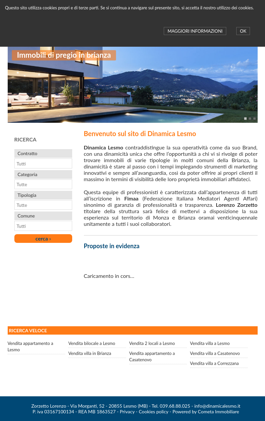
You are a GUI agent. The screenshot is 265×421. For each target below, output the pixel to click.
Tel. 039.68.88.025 (171, 406)
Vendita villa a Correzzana (214, 363)
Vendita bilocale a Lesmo (92, 343)
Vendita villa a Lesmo (210, 343)
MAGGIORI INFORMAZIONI (194, 31)
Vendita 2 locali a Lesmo (152, 343)
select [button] (68, 163)
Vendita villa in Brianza (90, 353)
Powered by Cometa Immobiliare (205, 411)
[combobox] (39, 163)
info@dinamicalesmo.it (217, 406)
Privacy (127, 411)
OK (243, 31)
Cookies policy (153, 411)
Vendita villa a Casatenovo (215, 353)
